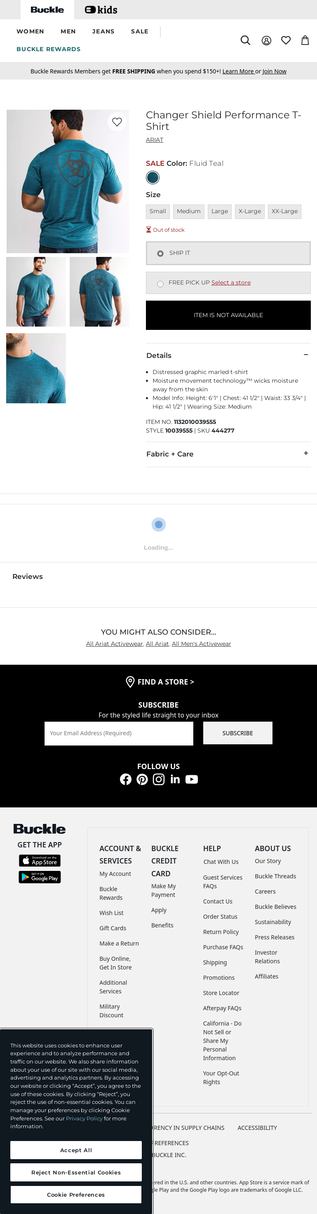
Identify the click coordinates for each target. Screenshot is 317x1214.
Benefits (162, 925)
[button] (30, 32)
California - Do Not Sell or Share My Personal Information (222, 1040)
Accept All (76, 1150)
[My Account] (266, 40)
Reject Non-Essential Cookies (76, 1172)
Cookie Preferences (158, 1143)
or (243, 71)
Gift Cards (112, 928)
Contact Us (217, 901)
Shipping (215, 962)
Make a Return (119, 943)
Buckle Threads (275, 876)
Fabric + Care (228, 453)
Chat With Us (221, 862)
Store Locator (221, 993)
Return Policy (221, 932)
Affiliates (266, 976)
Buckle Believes (275, 906)
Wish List (111, 913)
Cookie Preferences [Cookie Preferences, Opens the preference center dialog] (76, 1194)
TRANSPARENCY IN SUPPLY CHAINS (177, 1128)
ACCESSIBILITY (257, 1128)
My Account (115, 874)
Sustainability (273, 922)
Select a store (231, 282)
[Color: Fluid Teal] (152, 177)
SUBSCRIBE (238, 733)
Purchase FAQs (223, 947)
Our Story (268, 861)
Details (228, 355)
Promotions (219, 977)
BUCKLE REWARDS (48, 49)
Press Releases (274, 937)
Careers (265, 891)
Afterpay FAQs (222, 1008)
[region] (76, 1121)
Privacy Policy (84, 1118)
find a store (166, 682)
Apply (159, 910)
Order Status (220, 916)
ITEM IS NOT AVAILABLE (228, 315)
